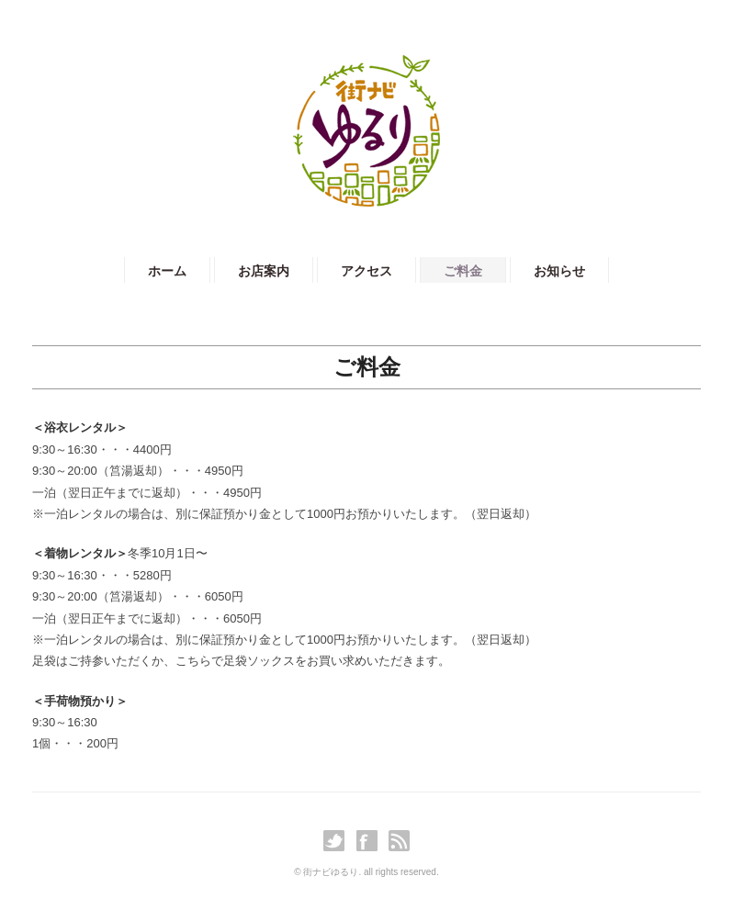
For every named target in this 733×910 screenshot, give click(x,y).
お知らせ (559, 271)
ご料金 (463, 271)
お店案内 (263, 271)
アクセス (366, 271)
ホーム (167, 271)
